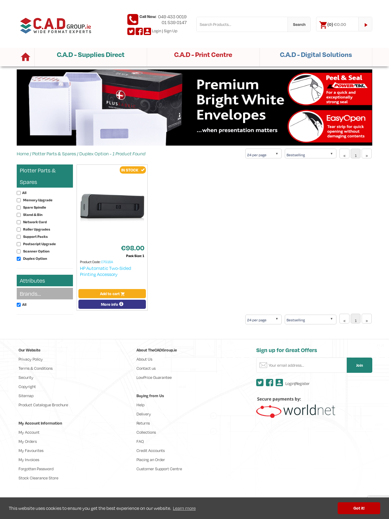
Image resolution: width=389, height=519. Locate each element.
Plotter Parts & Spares (54, 153)
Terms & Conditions (36, 368)
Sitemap (26, 395)
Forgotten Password (36, 468)
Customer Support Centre (159, 468)
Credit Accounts (150, 450)
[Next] (367, 153)
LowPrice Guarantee (154, 377)
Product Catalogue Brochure (43, 404)
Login (156, 30)
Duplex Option (94, 153)
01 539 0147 (174, 22)
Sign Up (170, 30)
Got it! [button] (359, 507)
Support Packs (35, 236)
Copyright (27, 386)
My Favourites (31, 450)
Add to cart (112, 293)
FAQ (140, 441)
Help (140, 404)
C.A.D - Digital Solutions (316, 54)
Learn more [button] (184, 508)
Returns (143, 423)
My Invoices (29, 459)
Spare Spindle (34, 207)
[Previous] (344, 153)
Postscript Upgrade (39, 244)
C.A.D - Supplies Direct (91, 54)
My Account (29, 432)
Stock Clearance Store (38, 477)
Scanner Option (36, 251)
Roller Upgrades (36, 229)
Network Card (35, 222)
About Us (144, 359)
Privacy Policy (31, 359)
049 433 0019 (172, 16)
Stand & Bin (33, 214)
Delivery (143, 413)
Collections (146, 432)
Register (302, 383)
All (24, 192)
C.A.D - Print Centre (203, 54)
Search (299, 24)
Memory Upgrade (38, 200)
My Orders (28, 441)
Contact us (146, 368)
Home (23, 153)
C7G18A (107, 262)
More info (112, 304)
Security (26, 377)
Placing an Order (150, 459)
